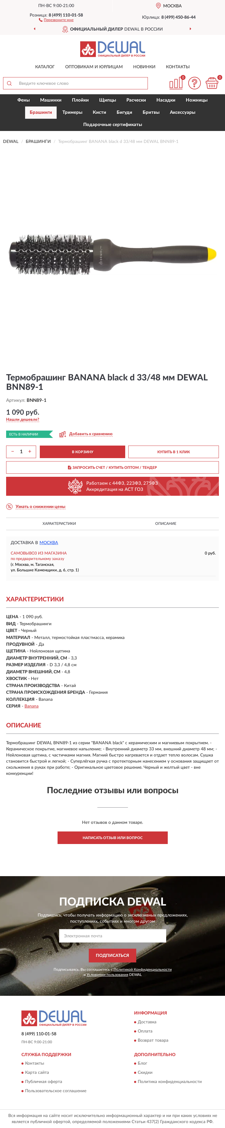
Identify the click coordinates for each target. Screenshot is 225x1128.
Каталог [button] (45, 67)
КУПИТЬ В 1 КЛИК (173, 452)
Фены (23, 100)
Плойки (80, 100)
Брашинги (41, 112)
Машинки (51, 100)
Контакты (178, 67)
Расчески (136, 100)
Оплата (145, 1031)
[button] (56, 19)
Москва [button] (48, 543)
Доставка (147, 1022)
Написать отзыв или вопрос (113, 838)
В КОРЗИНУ (82, 452)
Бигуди (124, 112)
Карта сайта (37, 1072)
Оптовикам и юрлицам (94, 67)
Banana (31, 706)
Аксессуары (182, 112)
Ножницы (197, 100)
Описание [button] (165, 523)
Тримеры (72, 112)
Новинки (144, 67)
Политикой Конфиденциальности (143, 969)
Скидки (145, 1072)
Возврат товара (153, 1040)
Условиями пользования (107, 975)
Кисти (99, 112)
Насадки (165, 100)
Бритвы (151, 112)
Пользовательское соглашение (55, 1091)
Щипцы (107, 100)
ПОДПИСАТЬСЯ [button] (112, 956)
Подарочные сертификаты (112, 124)
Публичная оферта (43, 1082)
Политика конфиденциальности (170, 1082)
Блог (142, 1063)
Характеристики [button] (59, 523)
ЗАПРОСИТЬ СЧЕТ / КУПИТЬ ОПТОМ (112, 467)
